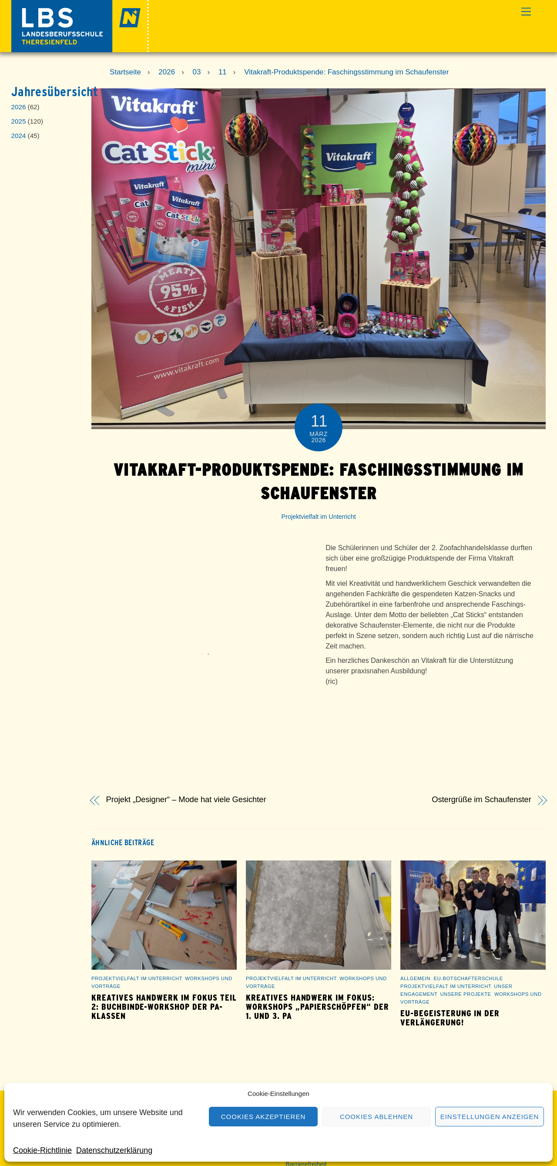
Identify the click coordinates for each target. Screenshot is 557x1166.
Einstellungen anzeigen (489, 1116)
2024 (18, 135)
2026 (18, 107)
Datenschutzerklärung (114, 1150)
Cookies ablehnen (376, 1116)
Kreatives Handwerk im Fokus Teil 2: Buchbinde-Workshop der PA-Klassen (164, 1007)
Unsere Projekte (465, 994)
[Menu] (526, 11)
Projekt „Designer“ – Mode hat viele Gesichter (186, 799)
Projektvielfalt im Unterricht (319, 516)
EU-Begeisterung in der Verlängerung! (450, 1018)
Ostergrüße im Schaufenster (481, 799)
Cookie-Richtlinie (42, 1150)
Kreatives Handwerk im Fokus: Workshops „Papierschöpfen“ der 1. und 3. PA (317, 1007)
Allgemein (415, 978)
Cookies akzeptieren (263, 1116)
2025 (18, 121)
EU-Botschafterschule (468, 978)
